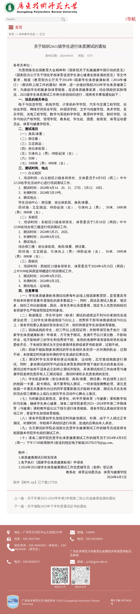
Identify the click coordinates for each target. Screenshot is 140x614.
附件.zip (29, 482)
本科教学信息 (27, 34)
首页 (11, 34)
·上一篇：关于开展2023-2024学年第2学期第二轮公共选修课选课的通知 (64, 498)
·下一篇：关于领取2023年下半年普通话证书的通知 (49, 506)
